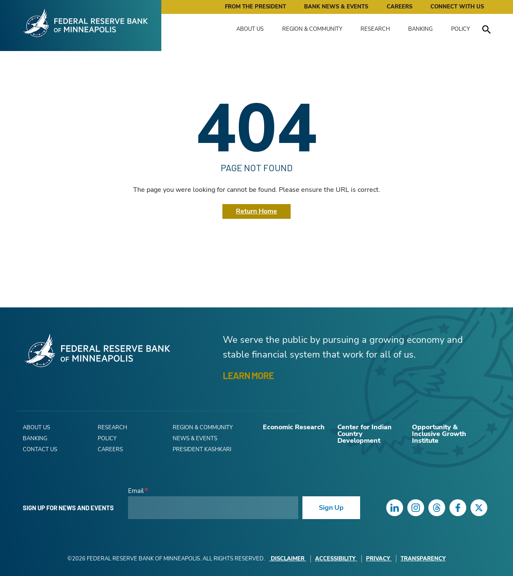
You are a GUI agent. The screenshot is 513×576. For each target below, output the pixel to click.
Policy (460, 29)
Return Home (256, 211)
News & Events (195, 438)
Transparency (423, 559)
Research (375, 29)
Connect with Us (457, 7)
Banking (420, 29)
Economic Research (294, 427)
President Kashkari (202, 449)
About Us (250, 29)
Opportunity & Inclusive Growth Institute (439, 434)
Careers (399, 7)
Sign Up (331, 507)
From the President (255, 7)
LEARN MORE (248, 375)
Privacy (379, 559)
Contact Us (40, 449)
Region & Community (312, 29)
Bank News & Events (336, 7)
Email (136, 491)
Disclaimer (287, 559)
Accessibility (336, 559)
